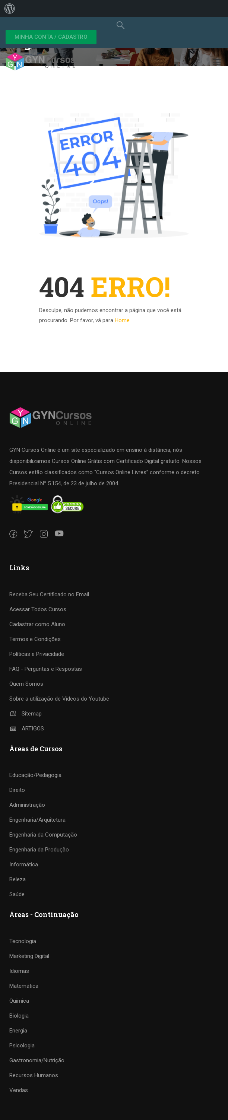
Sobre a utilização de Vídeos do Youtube (59, 698)
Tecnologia (22, 941)
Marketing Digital (29, 956)
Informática (23, 864)
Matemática (23, 986)
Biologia (19, 1015)
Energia (18, 1030)
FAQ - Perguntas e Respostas (45, 669)
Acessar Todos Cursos (37, 609)
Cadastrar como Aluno (37, 624)
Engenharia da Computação (43, 834)
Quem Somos (26, 683)
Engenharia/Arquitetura (37, 819)
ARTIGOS (26, 728)
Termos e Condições (35, 639)
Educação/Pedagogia (35, 775)
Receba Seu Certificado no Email (49, 594)
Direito (17, 790)
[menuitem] (9, 8)
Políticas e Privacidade (36, 654)
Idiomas (19, 971)
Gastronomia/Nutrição (36, 1060)
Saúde (17, 894)
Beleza (17, 879)
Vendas (18, 1090)
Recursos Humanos (33, 1075)
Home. (123, 320)
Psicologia (22, 1045)
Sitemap (25, 713)
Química (19, 1000)
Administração (27, 805)
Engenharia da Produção (39, 849)
